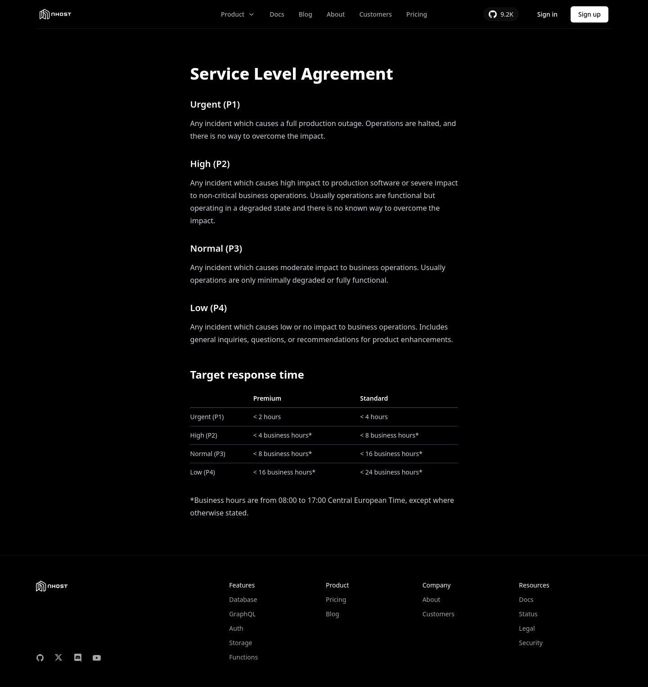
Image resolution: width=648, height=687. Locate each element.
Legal (527, 628)
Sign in (547, 14)
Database (243, 599)
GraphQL (242, 614)
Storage (240, 642)
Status (528, 614)
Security (531, 642)
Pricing (416, 14)
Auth (236, 628)
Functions (243, 657)
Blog (305, 14)
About (336, 14)
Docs (277, 14)
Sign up (589, 14)
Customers (375, 14)
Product (238, 14)
